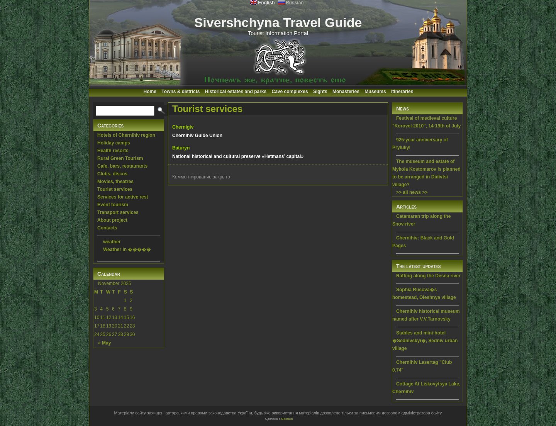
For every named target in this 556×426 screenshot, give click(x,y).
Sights (320, 91)
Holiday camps (113, 143)
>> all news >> (411, 192)
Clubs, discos (112, 174)
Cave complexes (290, 91)
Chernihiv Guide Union (197, 135)
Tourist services (114, 189)
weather (111, 241)
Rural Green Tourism (120, 158)
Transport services (118, 212)
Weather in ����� (127, 249)
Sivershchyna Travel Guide (278, 22)
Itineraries (402, 91)
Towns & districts (180, 91)
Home (150, 91)
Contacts (107, 228)
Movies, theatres (115, 181)
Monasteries (345, 91)
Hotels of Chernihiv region (126, 135)
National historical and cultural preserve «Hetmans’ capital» (237, 156)
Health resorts (113, 150)
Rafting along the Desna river (428, 275)
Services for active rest (122, 197)
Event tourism (112, 204)
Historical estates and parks (235, 91)
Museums (375, 91)
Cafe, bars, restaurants (122, 166)
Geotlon (287, 419)
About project (112, 220)
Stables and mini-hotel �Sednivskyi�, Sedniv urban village (425, 340)
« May (104, 343)
